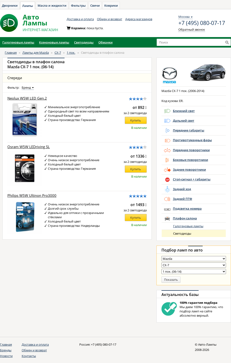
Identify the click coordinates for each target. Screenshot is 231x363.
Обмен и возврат (109, 19)
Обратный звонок (191, 29)
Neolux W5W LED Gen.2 (27, 98)
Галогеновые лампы (188, 226)
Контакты (29, 356)
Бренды (5, 350)
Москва (185, 17)
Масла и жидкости (52, 5)
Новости (6, 356)
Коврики (111, 5)
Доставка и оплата (80, 19)
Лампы (27, 6)
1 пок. (71, 52)
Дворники (10, 5)
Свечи (95, 5)
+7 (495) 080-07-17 (201, 23)
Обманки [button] (105, 42)
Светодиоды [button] (84, 42)
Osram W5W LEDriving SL (28, 147)
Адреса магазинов (138, 19)
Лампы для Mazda (35, 52)
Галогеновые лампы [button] (18, 42)
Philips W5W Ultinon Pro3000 (31, 196)
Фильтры (78, 5)
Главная (11, 52)
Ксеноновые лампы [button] (54, 42)
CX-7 (58, 52)
